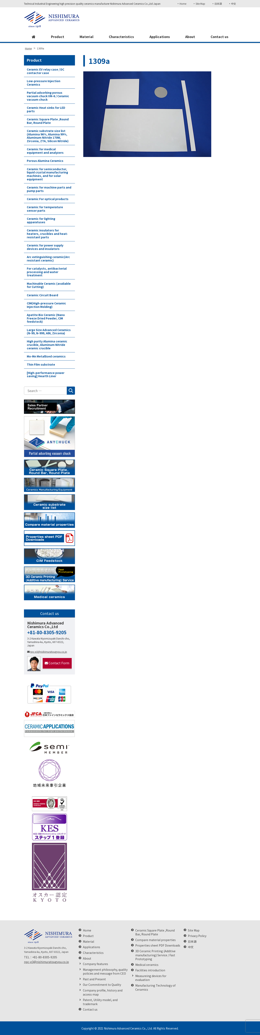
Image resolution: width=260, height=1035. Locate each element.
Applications (160, 36)
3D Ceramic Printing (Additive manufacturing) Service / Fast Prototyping (155, 955)
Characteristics (121, 36)
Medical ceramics (146, 965)
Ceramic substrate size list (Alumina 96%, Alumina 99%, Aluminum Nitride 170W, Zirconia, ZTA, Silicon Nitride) (47, 136)
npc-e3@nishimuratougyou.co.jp (47, 651)
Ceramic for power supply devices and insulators (45, 247)
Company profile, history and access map (102, 992)
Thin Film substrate (41, 364)
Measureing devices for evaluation (150, 978)
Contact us (219, 36)
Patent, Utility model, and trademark (100, 1002)
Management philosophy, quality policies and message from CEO (105, 972)
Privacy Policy (197, 936)
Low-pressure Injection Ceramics (43, 82)
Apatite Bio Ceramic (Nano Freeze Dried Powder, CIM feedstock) (46, 318)
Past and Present (94, 979)
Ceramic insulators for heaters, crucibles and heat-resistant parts (47, 233)
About (190, 36)
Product (57, 36)
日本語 (218, 3)
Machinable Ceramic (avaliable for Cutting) (49, 285)
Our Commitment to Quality (102, 985)
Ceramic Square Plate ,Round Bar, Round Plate (48, 121)
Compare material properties (155, 940)
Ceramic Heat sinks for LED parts (46, 109)
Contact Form (57, 662)
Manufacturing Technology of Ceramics (155, 987)
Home (182, 3)
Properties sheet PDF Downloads (157, 945)
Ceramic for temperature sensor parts (45, 208)
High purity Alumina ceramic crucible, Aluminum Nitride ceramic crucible (47, 344)
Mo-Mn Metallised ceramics (46, 356)
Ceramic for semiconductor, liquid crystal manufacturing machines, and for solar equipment (47, 174)
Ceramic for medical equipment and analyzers (45, 151)
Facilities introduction (150, 970)
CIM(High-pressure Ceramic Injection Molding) (46, 305)
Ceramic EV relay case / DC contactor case (45, 71)
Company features (95, 964)
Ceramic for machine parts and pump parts (49, 189)
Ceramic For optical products (47, 199)
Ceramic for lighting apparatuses (41, 220)
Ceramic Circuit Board (42, 295)
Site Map (200, 3)
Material (86, 36)
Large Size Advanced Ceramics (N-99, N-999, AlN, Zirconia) (49, 331)
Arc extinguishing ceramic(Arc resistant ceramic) (48, 258)
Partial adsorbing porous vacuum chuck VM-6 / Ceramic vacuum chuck (48, 95)
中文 (233, 3)
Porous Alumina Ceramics (45, 161)
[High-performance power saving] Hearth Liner (45, 374)
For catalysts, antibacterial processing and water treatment (47, 271)
